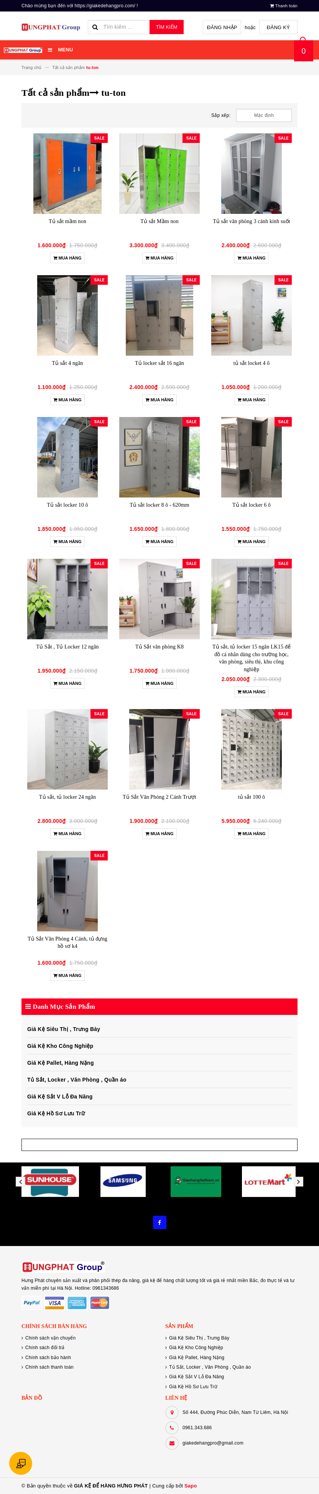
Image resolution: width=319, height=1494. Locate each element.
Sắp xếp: (220, 115)
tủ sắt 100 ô (251, 797)
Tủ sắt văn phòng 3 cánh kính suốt (251, 221)
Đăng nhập (222, 27)
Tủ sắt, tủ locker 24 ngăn (67, 797)
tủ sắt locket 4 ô (251, 363)
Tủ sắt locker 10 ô (67, 505)
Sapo (190, 1486)
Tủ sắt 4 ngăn (67, 363)
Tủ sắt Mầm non (159, 221)
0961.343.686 (197, 1427)
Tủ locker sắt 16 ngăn (159, 363)
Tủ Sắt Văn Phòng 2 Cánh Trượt (159, 797)
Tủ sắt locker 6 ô (251, 505)
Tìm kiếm (166, 27)
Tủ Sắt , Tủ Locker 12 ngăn (67, 647)
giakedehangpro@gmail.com (213, 1443)
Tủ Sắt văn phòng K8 (159, 647)
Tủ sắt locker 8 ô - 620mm (159, 505)
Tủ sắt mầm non (67, 221)
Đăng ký (278, 27)
